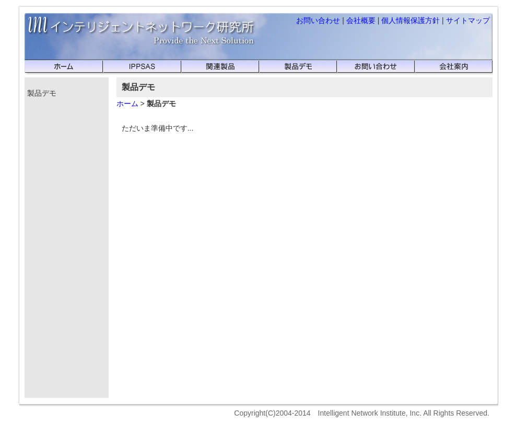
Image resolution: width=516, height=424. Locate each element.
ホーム (127, 103)
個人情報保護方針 (410, 20)
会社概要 (361, 20)
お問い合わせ (318, 20)
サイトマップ (468, 20)
